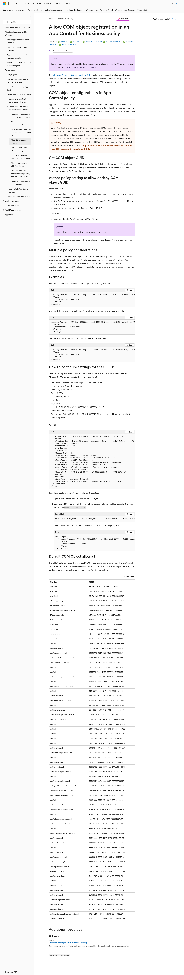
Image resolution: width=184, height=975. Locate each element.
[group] (92, 327)
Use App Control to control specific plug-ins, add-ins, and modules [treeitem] (20, 173)
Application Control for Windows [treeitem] (17, 27)
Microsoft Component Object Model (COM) (71, 75)
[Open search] (172, 3)
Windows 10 (77, 41)
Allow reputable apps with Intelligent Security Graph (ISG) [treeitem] (21, 132)
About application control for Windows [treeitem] (18, 41)
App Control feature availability (81, 67)
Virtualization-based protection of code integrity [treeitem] (19, 64)
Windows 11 (64, 41)
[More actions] (133, 19)
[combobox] (17, 22)
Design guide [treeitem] (12, 74)
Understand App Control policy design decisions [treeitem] (18, 100)
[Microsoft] (4, 3)
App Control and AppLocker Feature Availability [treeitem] (18, 56)
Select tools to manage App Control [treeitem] (17, 88)
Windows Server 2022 (113, 41)
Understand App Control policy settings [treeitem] (20, 183)
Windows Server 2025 (93, 41)
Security (70, 18)
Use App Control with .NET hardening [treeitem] (19, 149)
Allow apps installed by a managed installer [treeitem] (20, 123)
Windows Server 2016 (70, 44)
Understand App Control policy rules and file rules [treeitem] (20, 115)
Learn (51, 18)
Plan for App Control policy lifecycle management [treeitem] (17, 80)
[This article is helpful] (172, 18)
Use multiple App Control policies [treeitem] (18, 190)
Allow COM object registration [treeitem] (18, 141)
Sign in (178, 3)
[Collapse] (30, 16)
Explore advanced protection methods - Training (68, 943)
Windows (60, 18)
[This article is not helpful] (175, 18)
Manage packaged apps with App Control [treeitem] (20, 164)
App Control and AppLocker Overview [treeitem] (18, 48)
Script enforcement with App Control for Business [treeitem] (20, 157)
